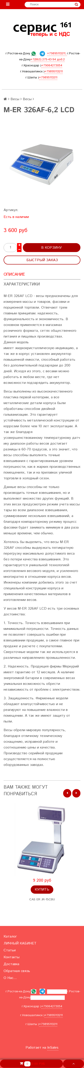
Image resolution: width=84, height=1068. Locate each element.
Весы (15, 99)
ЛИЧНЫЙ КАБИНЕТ (20, 943)
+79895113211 (53, 71)
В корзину (51, 247)
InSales (52, 1047)
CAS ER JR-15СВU (42, 899)
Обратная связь (17, 971)
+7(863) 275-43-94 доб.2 (47, 59)
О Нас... (10, 978)
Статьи (10, 950)
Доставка (11, 964)
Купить (42, 889)
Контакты (11, 957)
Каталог (10, 936)
